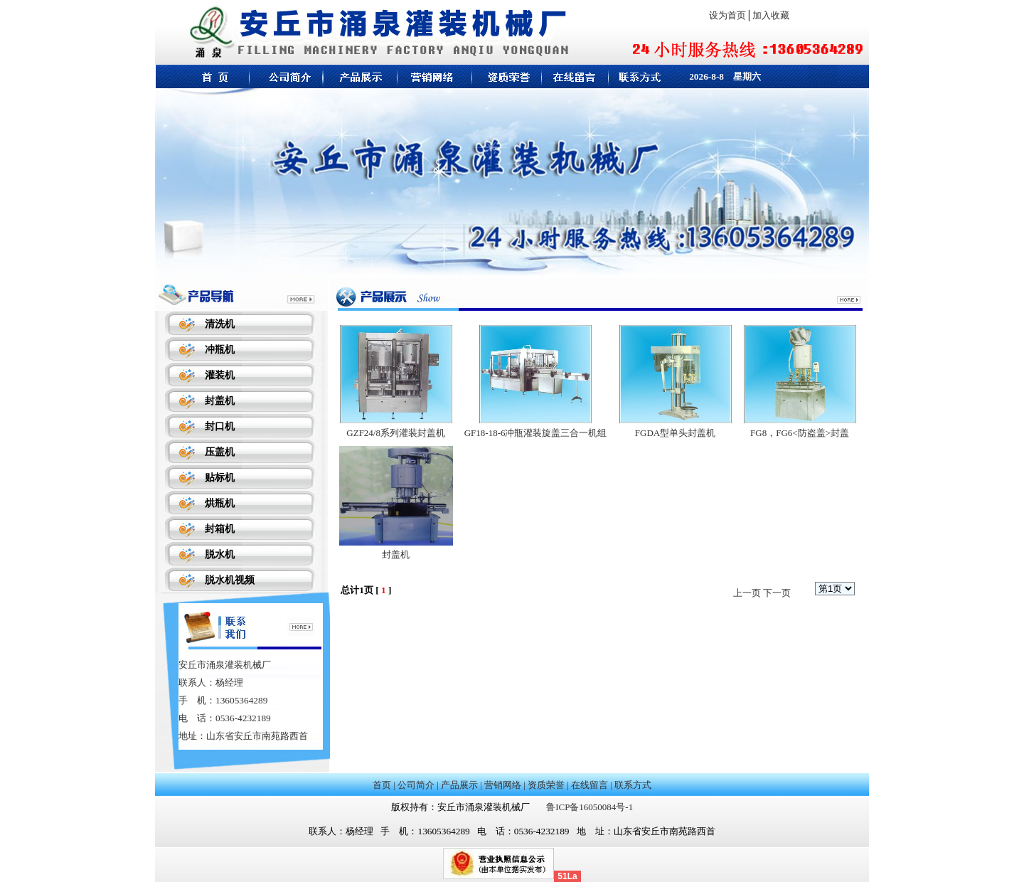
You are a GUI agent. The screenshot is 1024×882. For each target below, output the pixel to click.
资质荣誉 (546, 785)
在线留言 (589, 785)
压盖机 (220, 452)
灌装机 (220, 375)
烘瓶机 (220, 503)
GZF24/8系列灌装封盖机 (395, 432)
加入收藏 (770, 15)
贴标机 (220, 477)
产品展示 (459, 785)
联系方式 (632, 785)
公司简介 (416, 785)
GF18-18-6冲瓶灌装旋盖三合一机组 (535, 432)
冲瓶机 (220, 349)
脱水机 (220, 554)
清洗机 (220, 324)
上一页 (747, 593)
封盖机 (220, 400)
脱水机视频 (230, 580)
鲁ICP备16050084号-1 (589, 807)
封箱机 (220, 529)
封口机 (220, 426)
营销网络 (502, 785)
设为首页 (727, 15)
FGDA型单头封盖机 (675, 432)
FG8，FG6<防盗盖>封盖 (799, 432)
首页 (382, 785)
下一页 (777, 593)
